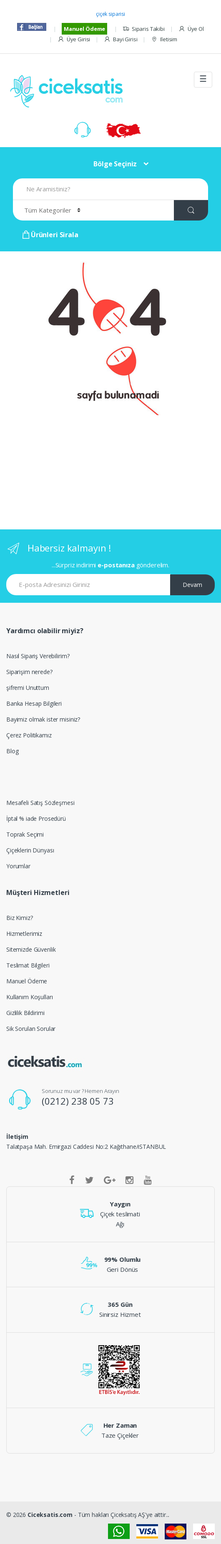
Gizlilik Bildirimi (25, 1013)
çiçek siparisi (110, 14)
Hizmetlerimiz (24, 933)
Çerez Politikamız (29, 735)
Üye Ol (191, 29)
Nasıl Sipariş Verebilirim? (37, 656)
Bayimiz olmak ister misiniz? (43, 719)
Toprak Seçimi (25, 834)
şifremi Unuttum (27, 688)
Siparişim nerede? (29, 672)
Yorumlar (18, 866)
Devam (192, 585)
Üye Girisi (74, 39)
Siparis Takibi (144, 29)
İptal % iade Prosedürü (36, 818)
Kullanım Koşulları (29, 997)
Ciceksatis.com (50, 1515)
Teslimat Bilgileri (27, 965)
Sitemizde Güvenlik (30, 949)
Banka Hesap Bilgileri (34, 703)
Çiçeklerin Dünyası (30, 850)
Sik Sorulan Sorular (30, 1029)
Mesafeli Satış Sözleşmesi (40, 803)
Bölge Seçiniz (115, 163)
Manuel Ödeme (84, 29)
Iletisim (164, 39)
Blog (12, 751)
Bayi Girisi (120, 39)
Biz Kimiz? (19, 918)
